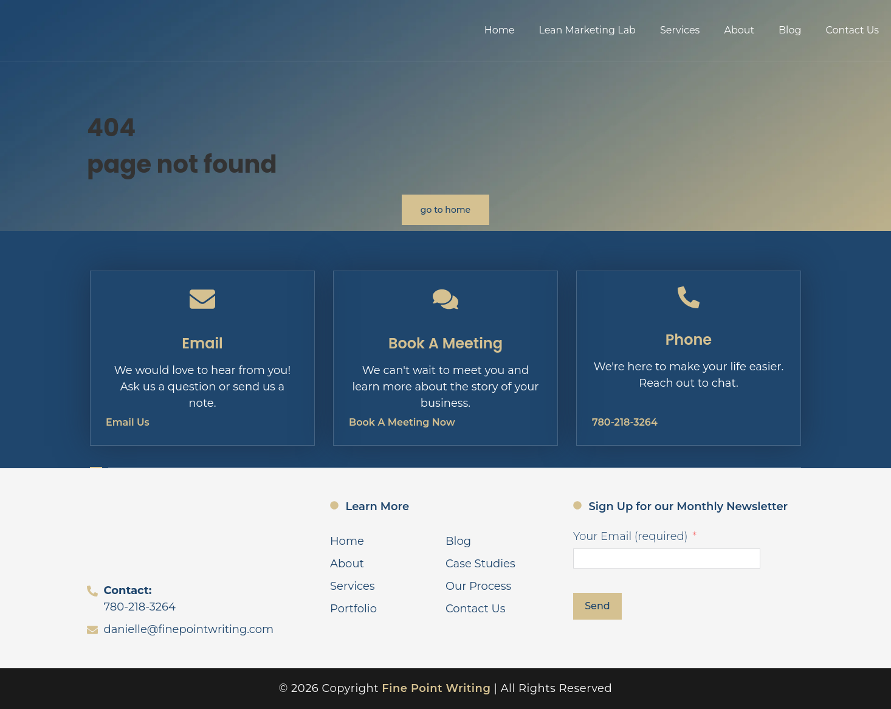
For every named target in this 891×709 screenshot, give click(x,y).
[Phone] (689, 297)
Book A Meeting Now (402, 422)
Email (202, 343)
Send (597, 606)
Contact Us (852, 30)
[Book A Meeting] (445, 299)
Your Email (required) (630, 536)
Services (680, 30)
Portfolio (353, 608)
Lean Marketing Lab (587, 30)
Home (499, 30)
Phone (689, 340)
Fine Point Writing (436, 688)
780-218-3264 (625, 422)
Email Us (128, 422)
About (739, 30)
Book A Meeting (445, 343)
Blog (790, 30)
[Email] (202, 299)
